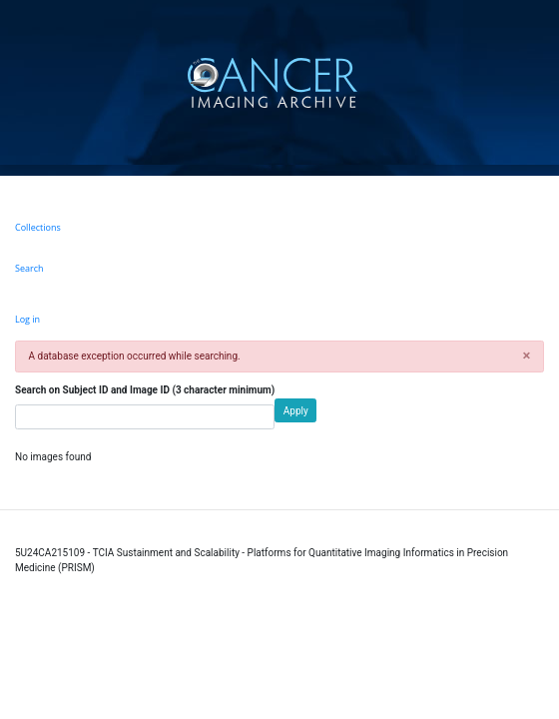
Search (29, 268)
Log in (27, 319)
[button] (526, 356)
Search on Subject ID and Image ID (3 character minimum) (145, 389)
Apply (295, 410)
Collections (38, 227)
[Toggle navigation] (541, 82)
